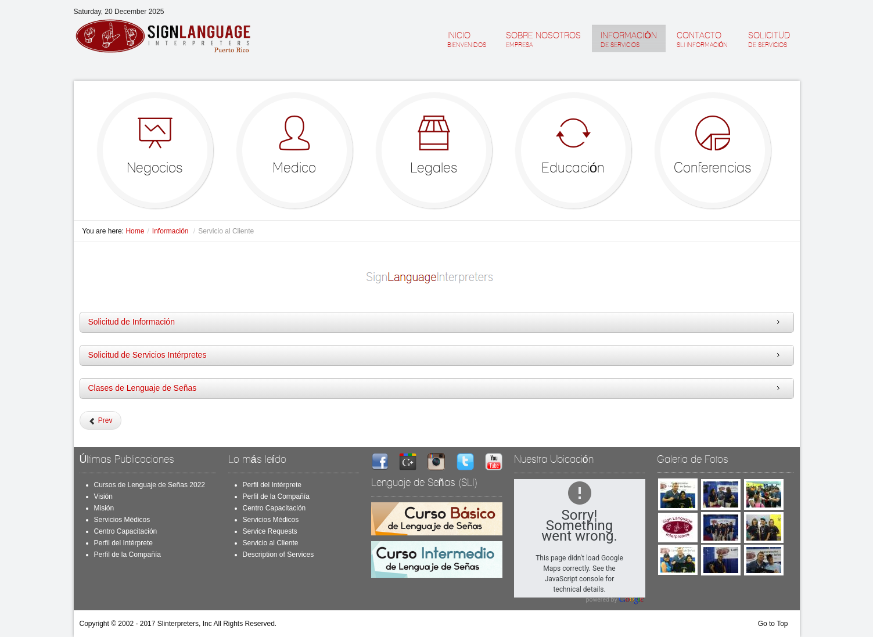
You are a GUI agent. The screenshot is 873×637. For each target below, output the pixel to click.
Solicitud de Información (131, 321)
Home (134, 231)
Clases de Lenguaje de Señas (142, 388)
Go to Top (773, 624)
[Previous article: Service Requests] (100, 420)
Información (171, 231)
